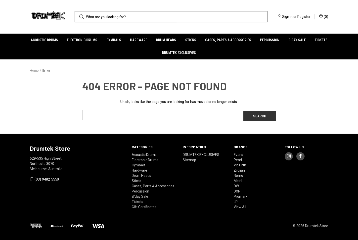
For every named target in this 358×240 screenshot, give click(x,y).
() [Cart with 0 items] (323, 16)
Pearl (238, 158)
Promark (240, 195)
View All (240, 205)
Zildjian (239, 169)
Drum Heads (166, 40)
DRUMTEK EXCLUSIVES (179, 53)
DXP (237, 190)
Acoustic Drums (44, 40)
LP (236, 200)
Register (304, 17)
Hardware (138, 40)
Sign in (287, 17)
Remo (238, 174)
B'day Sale (297, 40)
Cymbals (113, 40)
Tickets (321, 40)
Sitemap (189, 158)
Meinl (238, 179)
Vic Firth (240, 164)
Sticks (190, 40)
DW (236, 185)
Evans (238, 153)
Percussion (269, 40)
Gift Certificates (144, 205)
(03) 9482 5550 (47, 178)
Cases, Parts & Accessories (228, 40)
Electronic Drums (82, 40)
